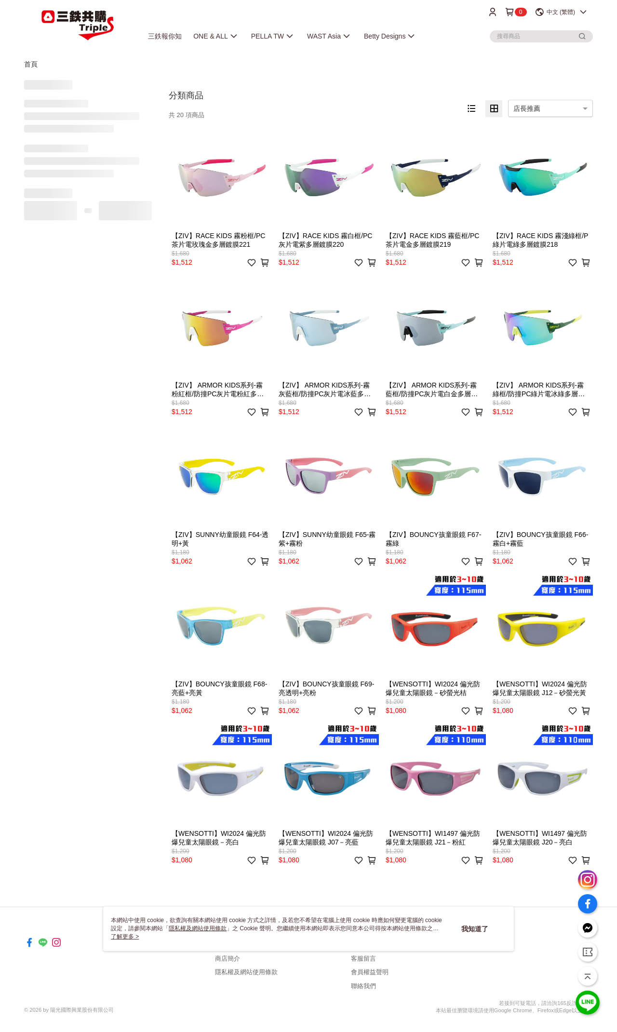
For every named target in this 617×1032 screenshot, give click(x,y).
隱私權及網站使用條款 (246, 972)
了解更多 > (125, 936)
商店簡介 (227, 958)
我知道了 (474, 929)
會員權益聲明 (370, 972)
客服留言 (363, 958)
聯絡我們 (363, 986)
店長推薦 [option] (526, 108)
